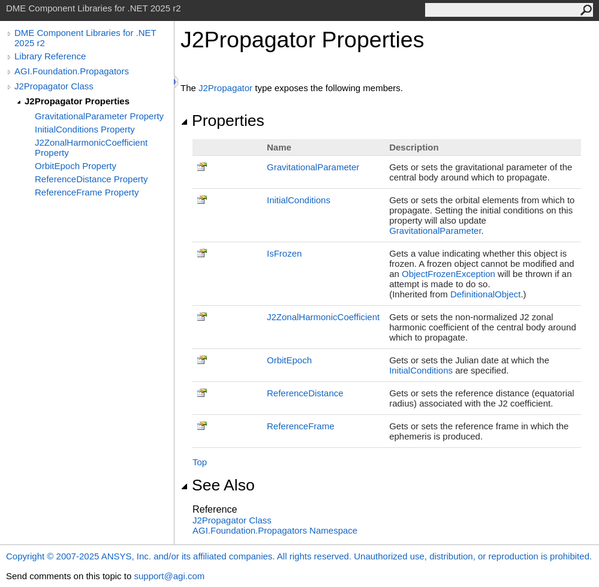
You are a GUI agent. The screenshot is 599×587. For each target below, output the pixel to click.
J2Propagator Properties (77, 101)
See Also (217, 485)
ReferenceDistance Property (91, 179)
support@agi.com (169, 576)
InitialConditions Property (85, 129)
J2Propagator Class (54, 86)
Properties (222, 121)
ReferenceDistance (305, 393)
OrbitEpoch (289, 360)
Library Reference (50, 56)
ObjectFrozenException (448, 274)
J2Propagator (225, 88)
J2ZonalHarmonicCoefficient (323, 317)
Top (199, 462)
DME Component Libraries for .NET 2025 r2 (85, 38)
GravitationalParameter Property (99, 116)
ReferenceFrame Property (87, 192)
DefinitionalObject (485, 294)
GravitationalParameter (313, 167)
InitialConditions (298, 200)
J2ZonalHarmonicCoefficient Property (91, 147)
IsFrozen (284, 253)
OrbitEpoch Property (75, 166)
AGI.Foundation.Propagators (71, 71)
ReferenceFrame (301, 426)
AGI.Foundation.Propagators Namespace (274, 530)
